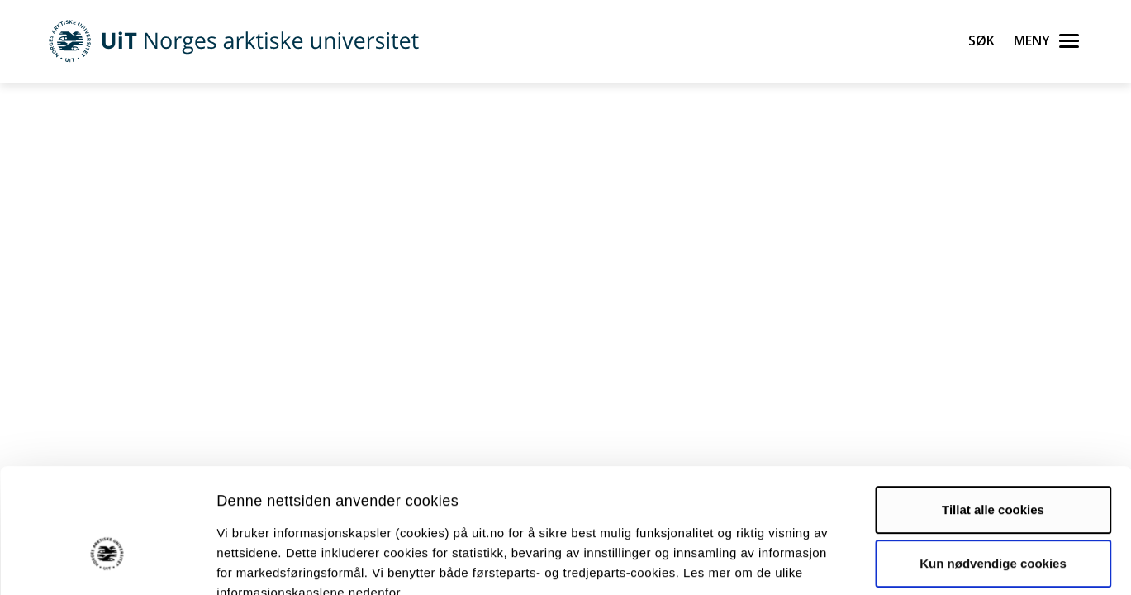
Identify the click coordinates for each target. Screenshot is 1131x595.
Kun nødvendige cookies (993, 467)
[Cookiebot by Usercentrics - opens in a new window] (107, 562)
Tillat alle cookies (993, 414)
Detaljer (880, 562)
